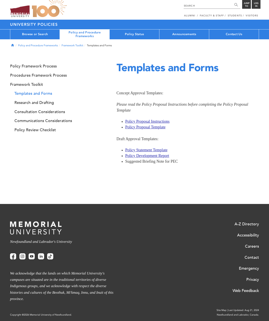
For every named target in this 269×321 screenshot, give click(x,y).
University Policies (34, 24)
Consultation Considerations (39, 111)
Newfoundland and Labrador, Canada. (238, 314)
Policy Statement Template (146, 150)
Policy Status (134, 34)
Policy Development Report (147, 156)
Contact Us (234, 34)
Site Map (221, 310)
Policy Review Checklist (35, 130)
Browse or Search (35, 34)
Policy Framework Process (33, 66)
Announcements (184, 34)
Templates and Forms (33, 93)
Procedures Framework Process (38, 75)
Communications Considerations (43, 120)
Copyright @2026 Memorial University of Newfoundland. (41, 314)
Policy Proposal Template (145, 127)
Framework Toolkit (72, 45)
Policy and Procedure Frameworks (85, 34)
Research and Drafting (34, 102)
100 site (49, 8)
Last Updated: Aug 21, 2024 (243, 310)
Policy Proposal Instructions (147, 121)
